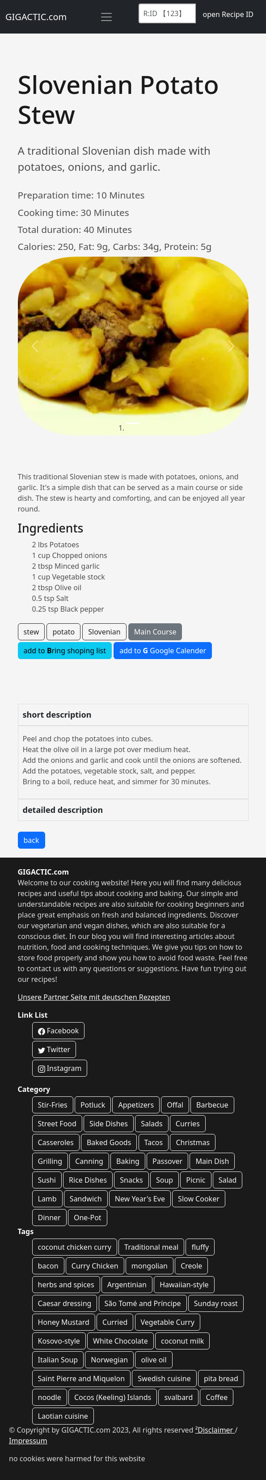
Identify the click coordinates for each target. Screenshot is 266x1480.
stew (31, 632)
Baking (127, 1161)
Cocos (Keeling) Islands (112, 1397)
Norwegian (109, 1360)
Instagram (60, 1068)
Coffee (217, 1397)
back (31, 840)
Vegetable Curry (167, 1322)
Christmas (193, 1142)
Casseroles (56, 1142)
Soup (164, 1180)
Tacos (153, 1142)
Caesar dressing (65, 1303)
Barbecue (212, 1105)
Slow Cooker (199, 1199)
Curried (114, 1322)
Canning (89, 1161)
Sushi (47, 1180)
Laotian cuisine (63, 1416)
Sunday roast (216, 1303)
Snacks (131, 1180)
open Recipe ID (228, 14)
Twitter (54, 1049)
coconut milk (182, 1341)
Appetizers (136, 1105)
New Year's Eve (140, 1199)
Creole (191, 1266)
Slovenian (104, 632)
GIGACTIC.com (36, 17)
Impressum (28, 1441)
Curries (188, 1124)
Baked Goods (109, 1142)
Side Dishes (108, 1124)
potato (63, 632)
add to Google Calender (162, 650)
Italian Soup (58, 1360)
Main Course (155, 632)
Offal (175, 1105)
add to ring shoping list (65, 650)
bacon (48, 1266)
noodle (49, 1397)
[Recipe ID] (167, 13)
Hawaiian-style (184, 1285)
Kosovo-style (59, 1341)
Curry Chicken (95, 1266)
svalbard (178, 1397)
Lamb (47, 1199)
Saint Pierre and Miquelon (81, 1378)
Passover (167, 1161)
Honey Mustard (63, 1322)
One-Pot (87, 1217)
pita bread (221, 1378)
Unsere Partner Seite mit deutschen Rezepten (94, 997)
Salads (151, 1124)
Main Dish (212, 1161)
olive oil (153, 1360)
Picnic (195, 1180)
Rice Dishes (88, 1180)
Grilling (50, 1161)
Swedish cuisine (164, 1378)
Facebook (58, 1031)
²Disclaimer (215, 1430)
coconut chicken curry (74, 1247)
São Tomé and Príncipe (143, 1303)
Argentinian (127, 1285)
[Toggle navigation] (106, 16)
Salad (228, 1180)
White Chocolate (120, 1341)
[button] (35, 346)
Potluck (92, 1105)
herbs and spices (66, 1285)
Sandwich (86, 1199)
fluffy (200, 1247)
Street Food (57, 1124)
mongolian (149, 1266)
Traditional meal (151, 1247)
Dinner (49, 1217)
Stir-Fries (53, 1105)
